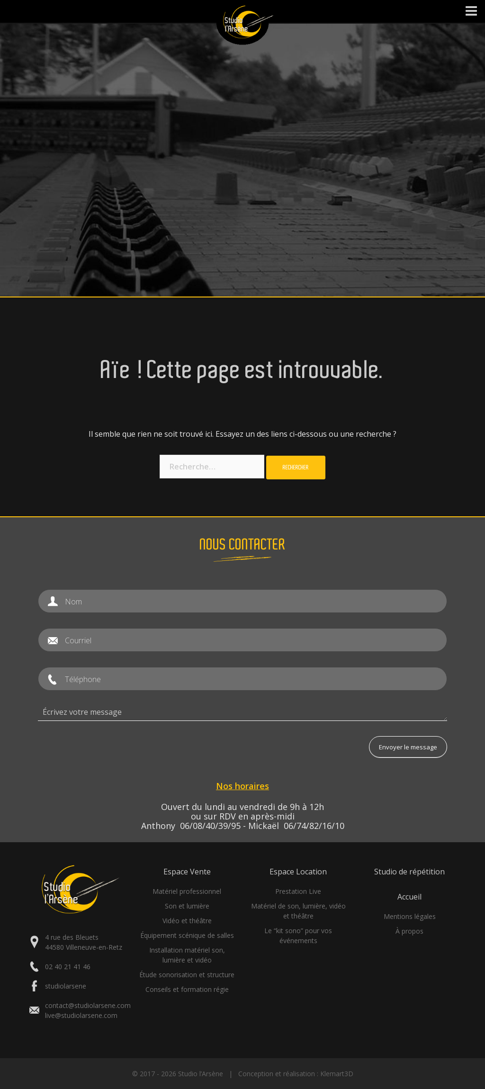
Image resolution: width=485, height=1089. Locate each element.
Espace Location (298, 871)
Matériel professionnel (187, 891)
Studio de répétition (409, 871)
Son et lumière (187, 905)
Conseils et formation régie (187, 989)
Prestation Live (298, 891)
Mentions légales (410, 916)
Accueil (409, 896)
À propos (409, 931)
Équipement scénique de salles (187, 935)
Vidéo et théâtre (187, 920)
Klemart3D (336, 1073)
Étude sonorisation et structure (186, 974)
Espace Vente (187, 871)
